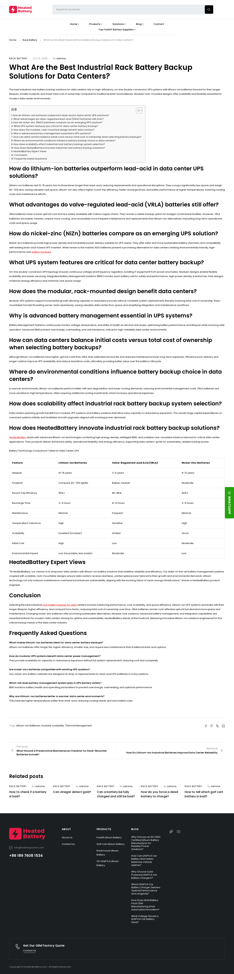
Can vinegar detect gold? (72, 792)
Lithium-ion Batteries (28, 725)
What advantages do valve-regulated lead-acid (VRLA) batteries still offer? (58, 119)
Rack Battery (29, 40)
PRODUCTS (104, 829)
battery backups (41, 252)
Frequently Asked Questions (30, 158)
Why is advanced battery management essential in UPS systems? (52, 133)
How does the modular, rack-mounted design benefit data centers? (54, 129)
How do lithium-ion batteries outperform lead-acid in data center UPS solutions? (61, 115)
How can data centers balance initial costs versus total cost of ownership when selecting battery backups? (77, 136)
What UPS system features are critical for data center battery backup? (56, 126)
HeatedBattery (18, 437)
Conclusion (20, 155)
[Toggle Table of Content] (137, 110)
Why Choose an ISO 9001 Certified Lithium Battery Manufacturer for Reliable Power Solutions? (145, 843)
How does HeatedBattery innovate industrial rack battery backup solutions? (59, 147)
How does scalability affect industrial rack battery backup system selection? (59, 144)
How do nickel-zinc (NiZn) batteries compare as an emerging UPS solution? (57, 122)
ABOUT (66, 829)
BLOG (135, 829)
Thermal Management (78, 725)
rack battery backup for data (59, 605)
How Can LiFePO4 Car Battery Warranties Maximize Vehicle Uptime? (144, 860)
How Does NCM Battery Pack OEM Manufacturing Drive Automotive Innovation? (145, 904)
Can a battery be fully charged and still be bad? (116, 794)
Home (12, 40)
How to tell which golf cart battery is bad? (204, 794)
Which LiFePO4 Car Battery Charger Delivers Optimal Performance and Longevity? (145, 889)
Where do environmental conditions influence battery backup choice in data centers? (65, 140)
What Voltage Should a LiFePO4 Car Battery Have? (144, 919)
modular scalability (52, 725)
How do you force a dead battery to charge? (159, 794)
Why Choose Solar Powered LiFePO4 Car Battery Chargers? (144, 875)
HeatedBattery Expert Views (30, 151)
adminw (61, 58)
